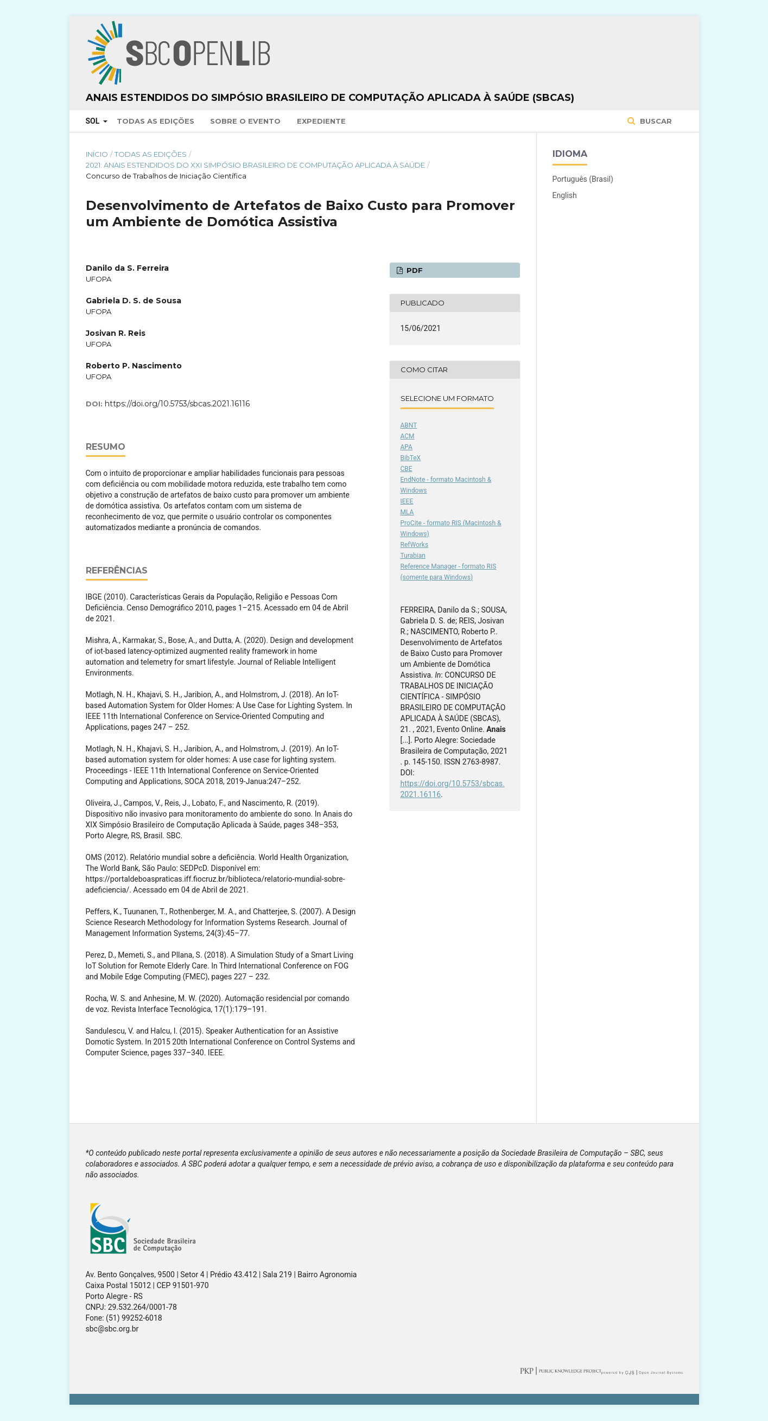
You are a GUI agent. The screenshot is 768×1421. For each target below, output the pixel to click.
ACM (408, 436)
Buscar (655, 121)
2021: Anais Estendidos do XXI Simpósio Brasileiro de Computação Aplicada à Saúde (255, 165)
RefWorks (415, 545)
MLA (407, 512)
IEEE (407, 501)
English (565, 195)
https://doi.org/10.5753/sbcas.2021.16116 (177, 404)
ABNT (409, 425)
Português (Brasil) (583, 179)
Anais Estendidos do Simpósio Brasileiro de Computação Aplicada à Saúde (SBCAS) (330, 98)
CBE (406, 469)
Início (97, 154)
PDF (413, 270)
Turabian (413, 555)
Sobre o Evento (245, 121)
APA (406, 447)
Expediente (321, 121)
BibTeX (411, 458)
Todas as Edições (155, 121)
